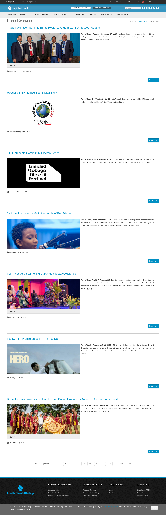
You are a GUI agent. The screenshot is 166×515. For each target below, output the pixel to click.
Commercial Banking (91, 493)
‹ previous (45, 464)
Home (141, 21)
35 (90, 464)
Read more (153, 80)
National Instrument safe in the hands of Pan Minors (39, 213)
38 (110, 464)
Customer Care (142, 496)
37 (103, 464)
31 (66, 464)
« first (35, 464)
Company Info (114, 2)
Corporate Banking (90, 496)
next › (122, 464)
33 (79, 464)
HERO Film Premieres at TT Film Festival (32, 338)
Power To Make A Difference (59, 496)
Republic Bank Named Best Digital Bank (32, 92)
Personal (10, 2)
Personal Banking (89, 490)
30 (59, 464)
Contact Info (141, 493)
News (146, 21)
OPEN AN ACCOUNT (80, 8)
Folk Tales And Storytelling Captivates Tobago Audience (41, 273)
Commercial (21, 2)
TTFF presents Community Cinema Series (33, 152)
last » (131, 464)
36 (96, 464)
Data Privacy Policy (111, 507)
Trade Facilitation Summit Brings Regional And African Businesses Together (54, 27)
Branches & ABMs (126, 2)
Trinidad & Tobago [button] (151, 2)
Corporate (31, 2)
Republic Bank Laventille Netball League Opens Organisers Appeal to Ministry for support (62, 398)
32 (72, 464)
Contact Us (136, 2)
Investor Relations (55, 493)
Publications (113, 493)
